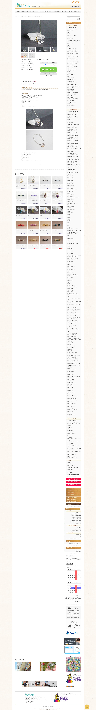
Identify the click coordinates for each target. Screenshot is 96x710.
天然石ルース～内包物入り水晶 (73, 338)
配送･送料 (52, 706)
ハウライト (70, 412)
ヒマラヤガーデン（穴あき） (73, 358)
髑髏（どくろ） (71, 238)
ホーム (16, 16)
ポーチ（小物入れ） (71, 465)
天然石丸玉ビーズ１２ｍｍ (73, 137)
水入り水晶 (70, 350)
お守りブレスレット (71, 58)
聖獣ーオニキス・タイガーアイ (73, 228)
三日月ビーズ (70, 191)
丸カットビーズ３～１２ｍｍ (73, 172)
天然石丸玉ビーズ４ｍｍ (72, 130)
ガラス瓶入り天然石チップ (72, 420)
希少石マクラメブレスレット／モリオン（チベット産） (45, 230)
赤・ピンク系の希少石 (72, 94)
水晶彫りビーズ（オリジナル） (73, 203)
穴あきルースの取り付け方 (76, 520)
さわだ (23, 158)
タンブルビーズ (71, 182)
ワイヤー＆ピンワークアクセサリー (25, 16)
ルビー (69, 264)
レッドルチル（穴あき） (72, 361)
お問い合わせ (78, 551)
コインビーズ (70, 183)
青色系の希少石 (71, 89)
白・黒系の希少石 (71, 97)
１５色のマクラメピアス (72, 51)
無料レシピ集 (78, 523)
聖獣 (69, 71)
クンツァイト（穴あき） (72, 307)
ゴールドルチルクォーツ (72, 82)
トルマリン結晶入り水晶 (72, 352)
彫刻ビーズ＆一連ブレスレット (73, 232)
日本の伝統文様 (71, 77)
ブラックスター (71, 291)
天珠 (68, 240)
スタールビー (70, 263)
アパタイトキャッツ (71, 285)
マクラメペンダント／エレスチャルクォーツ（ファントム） (57, 200)
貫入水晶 (69, 344)
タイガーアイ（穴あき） (72, 336)
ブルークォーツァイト (72, 384)
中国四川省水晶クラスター (73, 457)
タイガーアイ (70, 387)
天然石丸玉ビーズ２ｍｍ (72, 127)
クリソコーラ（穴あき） (72, 334)
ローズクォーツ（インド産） (73, 258)
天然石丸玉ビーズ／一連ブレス (73, 124)
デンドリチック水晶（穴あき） (73, 360)
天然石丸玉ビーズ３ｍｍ (72, 129)
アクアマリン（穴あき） (72, 318)
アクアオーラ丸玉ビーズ (72, 146)
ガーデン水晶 (70, 342)
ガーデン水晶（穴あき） (72, 357)
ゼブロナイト (70, 390)
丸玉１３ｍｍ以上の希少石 (73, 98)
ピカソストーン (71, 393)
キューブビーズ (71, 185)
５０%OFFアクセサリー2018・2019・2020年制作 (31, 160)
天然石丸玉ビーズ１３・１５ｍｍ (74, 145)
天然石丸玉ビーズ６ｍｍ (72, 132)
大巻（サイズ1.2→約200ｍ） (73, 117)
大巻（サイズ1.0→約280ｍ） (73, 116)
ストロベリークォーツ (72, 369)
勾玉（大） (70, 246)
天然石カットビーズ (71, 169)
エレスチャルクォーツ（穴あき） (74, 363)
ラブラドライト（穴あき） (73, 320)
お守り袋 (69, 463)
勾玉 (68, 245)
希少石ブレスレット (71, 81)
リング (69, 32)
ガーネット (70, 267)
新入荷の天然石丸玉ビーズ (73, 126)
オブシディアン (71, 374)
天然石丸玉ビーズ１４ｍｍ (73, 138)
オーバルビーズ (71, 180)
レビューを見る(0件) (50, 75)
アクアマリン (70, 277)
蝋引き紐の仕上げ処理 (77, 518)
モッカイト (70, 401)
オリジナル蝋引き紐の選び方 (76, 515)
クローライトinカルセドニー (73, 409)
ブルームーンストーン (72, 274)
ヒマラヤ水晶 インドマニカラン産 (74, 255)
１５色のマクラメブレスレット (73, 50)
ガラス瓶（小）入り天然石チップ (74, 423)
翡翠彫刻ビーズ (71, 199)
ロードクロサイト (71, 266)
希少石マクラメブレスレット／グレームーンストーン (33, 245)
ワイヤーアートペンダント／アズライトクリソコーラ (21, 215)
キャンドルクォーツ (71, 456)
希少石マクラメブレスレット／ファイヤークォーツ (57, 230)
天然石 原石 (70, 437)
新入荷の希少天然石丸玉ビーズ (73, 154)
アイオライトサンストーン (73, 275)
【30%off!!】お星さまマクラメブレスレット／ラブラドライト (45, 185)
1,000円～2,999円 (25, 157)
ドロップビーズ (71, 178)
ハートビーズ (70, 175)
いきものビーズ (71, 196)
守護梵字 (69, 217)
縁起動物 (69, 219)
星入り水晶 (70, 349)
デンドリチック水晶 (71, 346)
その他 (69, 416)
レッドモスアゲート (71, 392)
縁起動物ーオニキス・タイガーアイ (74, 230)
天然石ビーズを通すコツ (76, 517)
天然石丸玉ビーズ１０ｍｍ (73, 135)
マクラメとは (78, 512)
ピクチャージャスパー (72, 398)
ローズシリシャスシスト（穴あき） (74, 309)
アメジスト (70, 435)
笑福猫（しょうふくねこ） (73, 233)
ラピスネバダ (70, 411)
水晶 (69, 368)
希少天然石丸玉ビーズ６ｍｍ (73, 156)
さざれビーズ (70, 188)
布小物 (69, 462)
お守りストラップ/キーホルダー (73, 59)
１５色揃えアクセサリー (72, 48)
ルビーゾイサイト (71, 406)
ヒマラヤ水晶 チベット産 (73, 259)
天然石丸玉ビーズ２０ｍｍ (73, 143)
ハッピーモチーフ (71, 74)
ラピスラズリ (70, 280)
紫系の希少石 (70, 95)
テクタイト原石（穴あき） (73, 333)
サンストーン (70, 282)
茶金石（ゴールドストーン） (73, 377)
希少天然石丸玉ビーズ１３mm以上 (74, 164)
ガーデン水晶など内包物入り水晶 (74, 86)
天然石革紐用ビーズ (71, 151)
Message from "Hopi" (72, 79)
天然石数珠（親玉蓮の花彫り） (73, 467)
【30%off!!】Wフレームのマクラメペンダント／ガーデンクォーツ (33, 185)
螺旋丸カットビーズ (71, 186)
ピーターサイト (71, 290)
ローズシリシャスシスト (72, 400)
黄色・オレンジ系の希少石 (73, 92)
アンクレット (70, 38)
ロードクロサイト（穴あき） (73, 310)
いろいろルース (71, 253)
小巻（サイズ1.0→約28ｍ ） (73, 113)
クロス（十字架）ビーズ (72, 190)
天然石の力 (79, 527)
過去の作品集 (70, 472)
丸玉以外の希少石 (71, 100)
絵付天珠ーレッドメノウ (72, 241)
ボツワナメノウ (71, 379)
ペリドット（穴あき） (72, 315)
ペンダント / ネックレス (37, 16)
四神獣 (69, 73)
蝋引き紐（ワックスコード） (73, 111)
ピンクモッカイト (71, 414)
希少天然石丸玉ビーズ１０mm (73, 159)
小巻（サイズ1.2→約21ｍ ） (73, 114)
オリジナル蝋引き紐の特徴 (76, 514)
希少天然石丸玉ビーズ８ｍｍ (73, 158)
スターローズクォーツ (72, 433)
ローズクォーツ (71, 371)
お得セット (70, 119)
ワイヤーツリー (71, 103)
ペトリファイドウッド (72, 395)
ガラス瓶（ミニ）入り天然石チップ (74, 422)
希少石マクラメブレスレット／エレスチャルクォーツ (45, 245)
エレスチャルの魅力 (77, 529)
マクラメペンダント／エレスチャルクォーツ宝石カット (45, 200)
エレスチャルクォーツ (72, 87)
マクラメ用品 (70, 122)
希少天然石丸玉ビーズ (72, 153)
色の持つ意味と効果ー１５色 (76, 530)
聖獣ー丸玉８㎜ (71, 212)
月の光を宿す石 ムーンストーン (75, 543)
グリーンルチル (71, 373)
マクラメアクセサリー (72, 27)
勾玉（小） (70, 248)
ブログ (80, 536)
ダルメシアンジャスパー (72, 381)
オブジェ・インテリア (72, 102)
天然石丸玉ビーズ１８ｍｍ (73, 141)
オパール (69, 271)
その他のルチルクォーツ (72, 84)
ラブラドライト (71, 288)
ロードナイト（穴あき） (72, 312)
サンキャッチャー (71, 105)
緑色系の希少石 (71, 90)
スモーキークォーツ (71, 404)
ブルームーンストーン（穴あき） (74, 317)
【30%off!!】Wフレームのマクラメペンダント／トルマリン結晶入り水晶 (21, 186)
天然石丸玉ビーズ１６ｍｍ (73, 140)
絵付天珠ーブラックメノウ (73, 243)
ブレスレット (70, 30)
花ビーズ (69, 193)
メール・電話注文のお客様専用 (73, 474)
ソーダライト (70, 385)
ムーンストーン (71, 272)
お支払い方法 (47, 706)
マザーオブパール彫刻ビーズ (73, 198)
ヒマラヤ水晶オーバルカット (73, 256)
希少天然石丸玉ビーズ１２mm (73, 161)
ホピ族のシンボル (71, 209)
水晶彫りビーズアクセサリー (73, 70)
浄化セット (70, 425)
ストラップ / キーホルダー (73, 35)
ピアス (69, 33)
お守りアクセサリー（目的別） (73, 56)
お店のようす (78, 534)
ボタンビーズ (70, 174)
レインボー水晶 (71, 347)
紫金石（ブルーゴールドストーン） (74, 376)
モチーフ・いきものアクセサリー (74, 61)
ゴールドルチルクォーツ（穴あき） (74, 355)
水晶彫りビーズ (70, 211)
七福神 (69, 220)
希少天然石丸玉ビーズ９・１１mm (74, 162)
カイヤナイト (70, 283)
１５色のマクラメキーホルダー (73, 53)
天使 (69, 227)
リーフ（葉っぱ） (71, 194)
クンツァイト (70, 261)
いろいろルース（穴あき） (73, 293)
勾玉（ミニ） (70, 250)
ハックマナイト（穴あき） (73, 328)
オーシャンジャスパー (72, 403)
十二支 (69, 222)
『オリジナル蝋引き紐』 (68, 11)
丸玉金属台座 (70, 469)
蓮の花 (69, 235)
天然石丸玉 (70, 427)
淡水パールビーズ (71, 201)
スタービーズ (70, 177)
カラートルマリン (71, 269)
